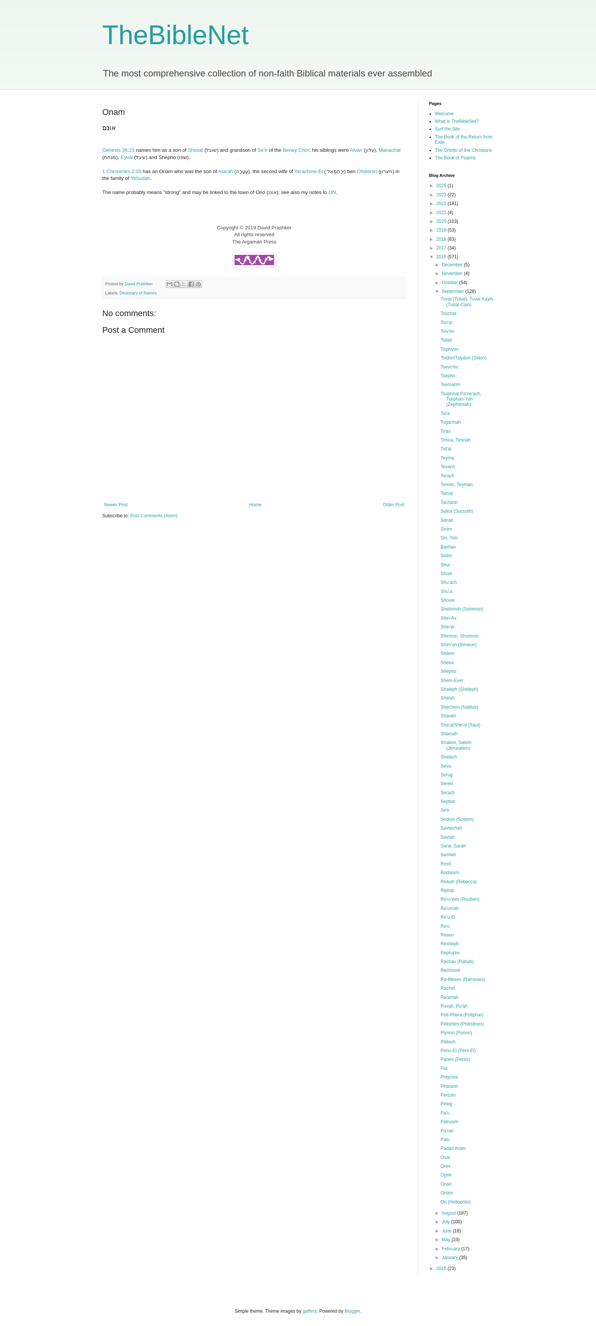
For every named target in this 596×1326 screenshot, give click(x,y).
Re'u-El (448, 917)
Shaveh (448, 716)
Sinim (446, 529)
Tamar (447, 493)
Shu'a (446, 591)
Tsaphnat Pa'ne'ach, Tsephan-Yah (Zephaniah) (461, 399)
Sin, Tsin (449, 538)
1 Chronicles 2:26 (121, 171)
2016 (442, 256)
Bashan (448, 547)
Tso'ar (447, 322)
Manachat (390, 150)
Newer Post (116, 504)
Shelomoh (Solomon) (462, 609)
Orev (445, 1166)
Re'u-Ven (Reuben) (460, 899)
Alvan (356, 150)
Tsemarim (450, 384)
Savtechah (451, 828)
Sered (447, 783)
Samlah (448, 854)
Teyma (447, 458)
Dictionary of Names (138, 293)
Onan (446, 1184)
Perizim (448, 1095)
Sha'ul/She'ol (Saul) (460, 725)
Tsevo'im (449, 367)
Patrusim (449, 1121)
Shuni (446, 573)
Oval (445, 1157)
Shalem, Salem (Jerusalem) (456, 745)
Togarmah (451, 422)
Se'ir (263, 150)
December (453, 264)
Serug (447, 774)
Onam (447, 1193)
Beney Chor (296, 150)
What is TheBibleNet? (457, 121)
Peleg (446, 1104)
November (453, 273)
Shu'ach (449, 582)
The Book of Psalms (455, 158)
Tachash (449, 502)
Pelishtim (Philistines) (462, 1024)
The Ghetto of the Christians (463, 150)
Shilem (448, 653)
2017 (442, 248)
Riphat (447, 890)
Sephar (448, 801)
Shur (445, 565)
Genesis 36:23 (118, 150)
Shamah (449, 733)
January (450, 1257)
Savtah (448, 837)
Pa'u (445, 1113)
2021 (442, 212)
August (449, 1213)
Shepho (448, 671)
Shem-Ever (452, 680)
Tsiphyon (449, 349)
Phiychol (449, 1077)
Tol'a (445, 413)
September (453, 291)
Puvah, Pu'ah (454, 1006)
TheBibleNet (175, 35)
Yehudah (141, 178)
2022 (442, 203)
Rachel (448, 988)
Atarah (225, 171)
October (450, 282)
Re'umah (450, 908)
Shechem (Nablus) (459, 707)
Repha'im (450, 953)
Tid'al (446, 449)
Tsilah (446, 340)
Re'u (445, 926)
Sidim (446, 555)
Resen (447, 935)
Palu (445, 1139)
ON (332, 192)
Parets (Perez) (455, 1059)
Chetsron (367, 171)
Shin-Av (449, 618)
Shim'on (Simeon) (459, 644)
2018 (442, 239)
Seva (446, 766)
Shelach (449, 757)
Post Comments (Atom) (154, 515)
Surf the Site (447, 129)
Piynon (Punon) (456, 1032)
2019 (442, 230)
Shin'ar (448, 627)
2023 (442, 194)
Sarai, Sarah (453, 846)
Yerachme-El (308, 171)
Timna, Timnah (456, 440)
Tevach (448, 466)
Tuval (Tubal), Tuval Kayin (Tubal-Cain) (467, 301)
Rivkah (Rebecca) (459, 881)
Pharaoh (449, 1086)
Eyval (126, 157)
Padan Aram (453, 1148)
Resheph (450, 943)
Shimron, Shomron (460, 636)
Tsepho (448, 375)
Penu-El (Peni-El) (458, 1050)
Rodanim (450, 872)
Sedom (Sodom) (457, 819)
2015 (442, 1268)
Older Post (393, 504)
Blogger (352, 1311)
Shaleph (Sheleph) (459, 689)
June (447, 1231)
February (451, 1248)
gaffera (310, 1311)
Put (444, 1068)
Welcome (444, 113)
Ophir (446, 1175)
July (446, 1221)
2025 (442, 185)
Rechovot (450, 970)
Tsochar (449, 313)
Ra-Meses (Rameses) (463, 979)
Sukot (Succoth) (457, 511)
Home (255, 504)
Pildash (448, 1042)
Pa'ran (447, 1131)
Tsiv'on (447, 331)
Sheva (447, 662)
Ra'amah (450, 997)
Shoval (195, 150)
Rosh (446, 864)
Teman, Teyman (457, 484)
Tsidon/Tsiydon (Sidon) (464, 358)
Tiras (445, 431)
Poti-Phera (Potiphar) (462, 1015)
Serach (448, 792)
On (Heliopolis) (456, 1202)
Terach (447, 476)
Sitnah (447, 520)
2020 (442, 221)
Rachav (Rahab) (457, 961)
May (447, 1239)
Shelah (448, 698)
